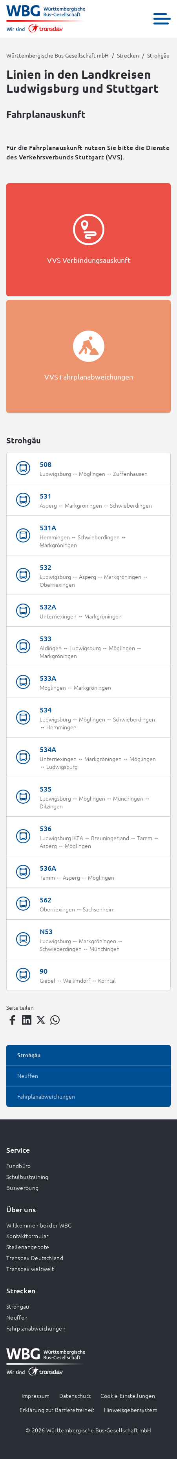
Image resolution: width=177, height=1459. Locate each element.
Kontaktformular (27, 1236)
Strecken (128, 55)
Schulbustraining (27, 1177)
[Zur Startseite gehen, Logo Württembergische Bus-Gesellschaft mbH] (45, 19)
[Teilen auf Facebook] (12, 1020)
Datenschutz (75, 1395)
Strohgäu (17, 1306)
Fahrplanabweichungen (36, 1328)
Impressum (35, 1395)
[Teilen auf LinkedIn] (26, 1020)
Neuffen (16, 1317)
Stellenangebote (27, 1247)
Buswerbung (22, 1187)
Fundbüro (18, 1166)
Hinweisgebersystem (130, 1410)
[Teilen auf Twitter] (41, 1020)
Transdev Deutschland (34, 1258)
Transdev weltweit (30, 1269)
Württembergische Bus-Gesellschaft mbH (57, 55)
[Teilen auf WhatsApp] (55, 1020)
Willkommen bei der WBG (39, 1225)
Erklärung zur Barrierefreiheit (57, 1410)
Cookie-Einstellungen (127, 1395)
